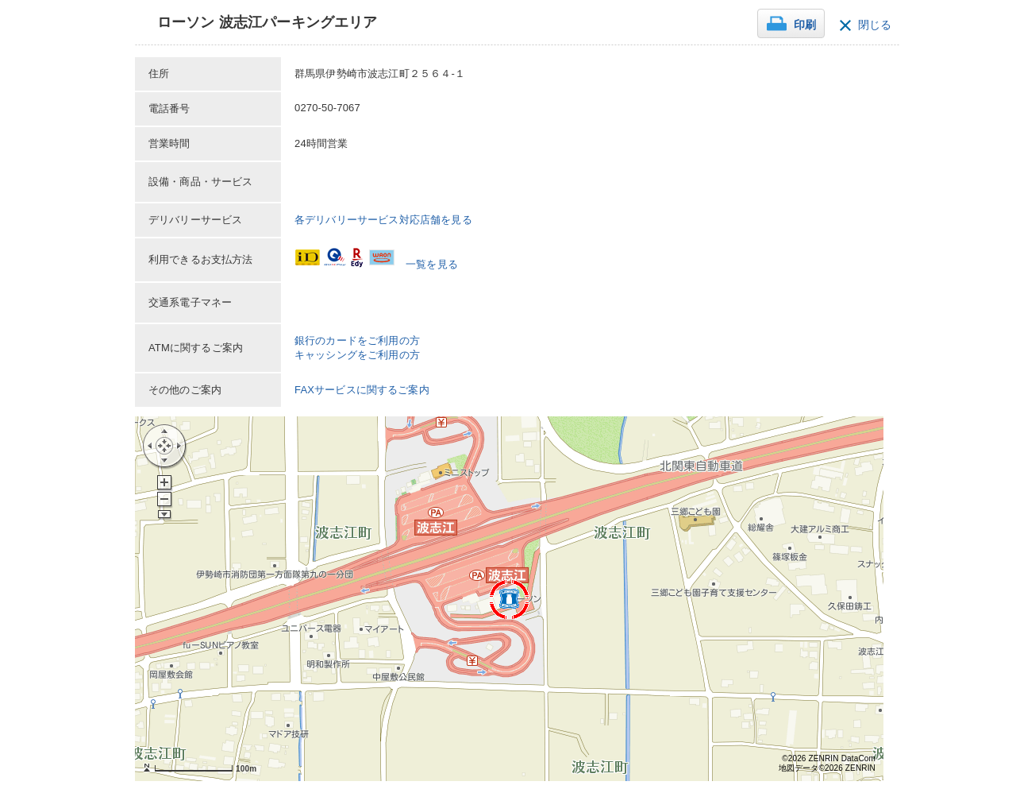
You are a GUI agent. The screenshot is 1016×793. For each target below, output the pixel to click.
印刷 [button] (805, 25)
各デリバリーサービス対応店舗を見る (383, 220)
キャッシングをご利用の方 (357, 355)
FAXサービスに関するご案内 (361, 390)
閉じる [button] (874, 25)
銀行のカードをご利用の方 (357, 340)
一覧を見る (432, 264)
